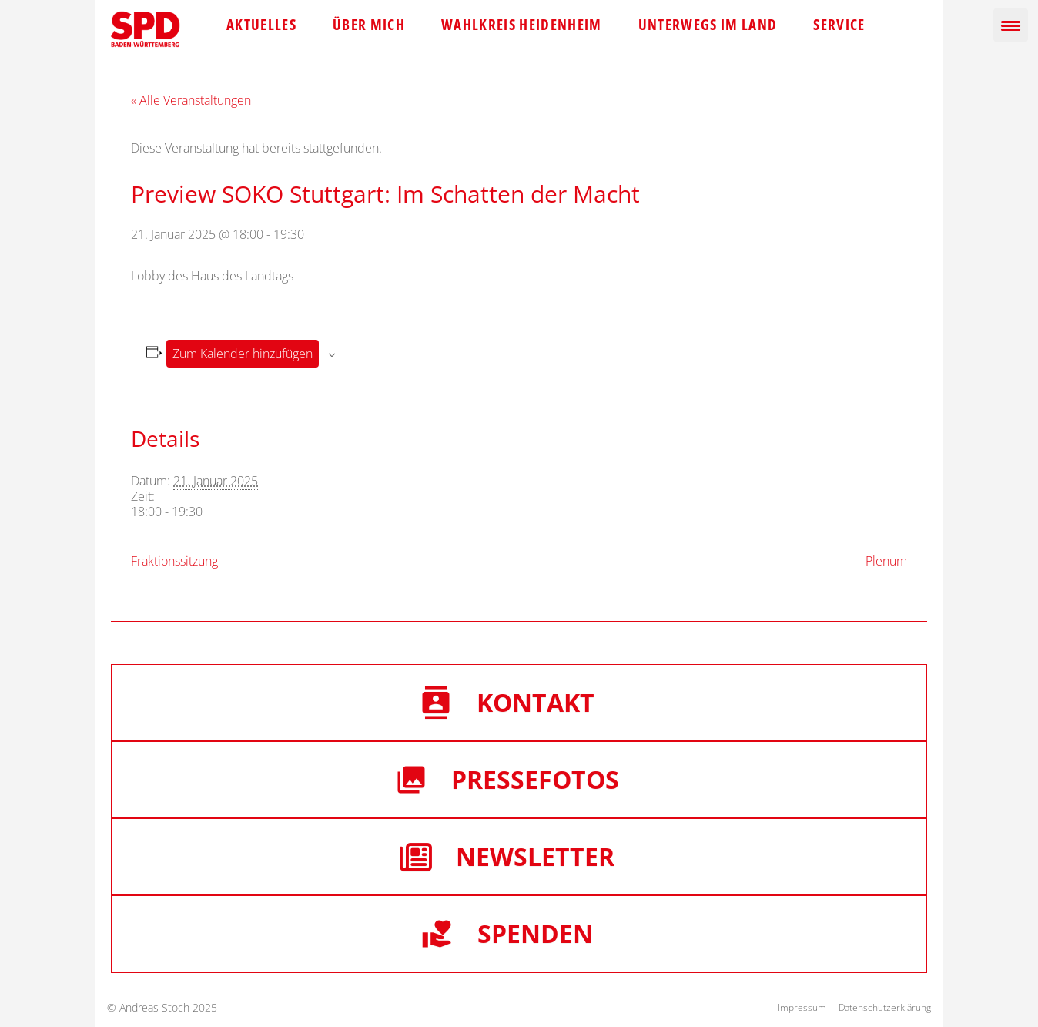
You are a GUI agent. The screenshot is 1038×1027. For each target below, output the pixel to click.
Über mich (369, 25)
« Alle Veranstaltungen (191, 100)
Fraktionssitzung (174, 560)
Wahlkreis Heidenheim (521, 25)
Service (839, 25)
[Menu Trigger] (1010, 25)
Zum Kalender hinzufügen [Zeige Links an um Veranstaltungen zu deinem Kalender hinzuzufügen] (242, 353)
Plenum (886, 560)
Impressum (802, 1007)
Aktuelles (261, 25)
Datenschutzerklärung (885, 1007)
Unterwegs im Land (708, 25)
